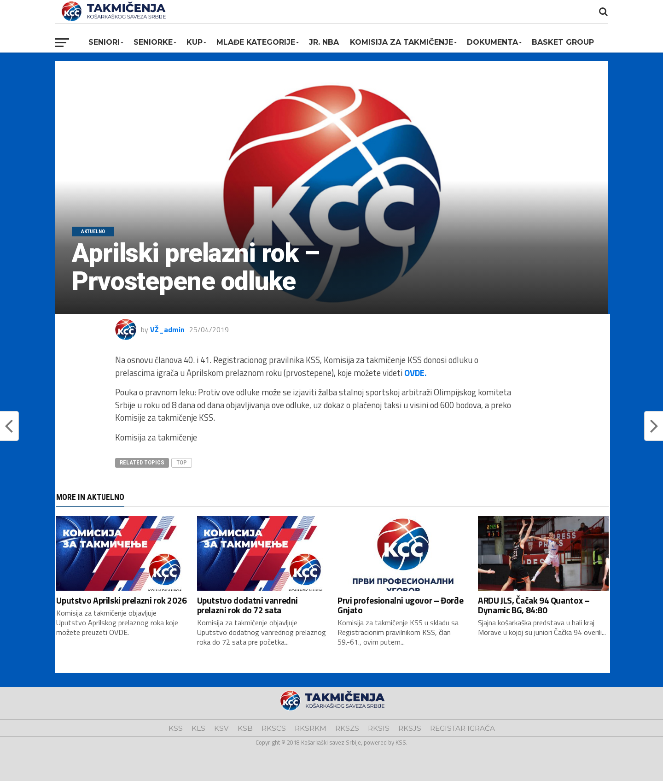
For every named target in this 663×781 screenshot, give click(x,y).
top (181, 462)
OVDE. (415, 372)
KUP (194, 42)
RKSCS (274, 728)
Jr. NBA (324, 42)
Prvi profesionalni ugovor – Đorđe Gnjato (400, 605)
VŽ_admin (167, 329)
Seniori (104, 42)
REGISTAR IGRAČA (462, 728)
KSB (245, 728)
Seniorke (153, 42)
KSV (221, 728)
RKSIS (379, 728)
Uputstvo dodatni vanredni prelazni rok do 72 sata (247, 605)
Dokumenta (492, 42)
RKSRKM (310, 728)
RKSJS (409, 728)
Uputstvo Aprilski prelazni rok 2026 (121, 600)
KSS (176, 728)
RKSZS (347, 728)
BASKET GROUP (563, 42)
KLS (198, 728)
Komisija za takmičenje (401, 42)
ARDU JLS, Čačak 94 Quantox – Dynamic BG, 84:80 (533, 605)
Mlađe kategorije (255, 42)
